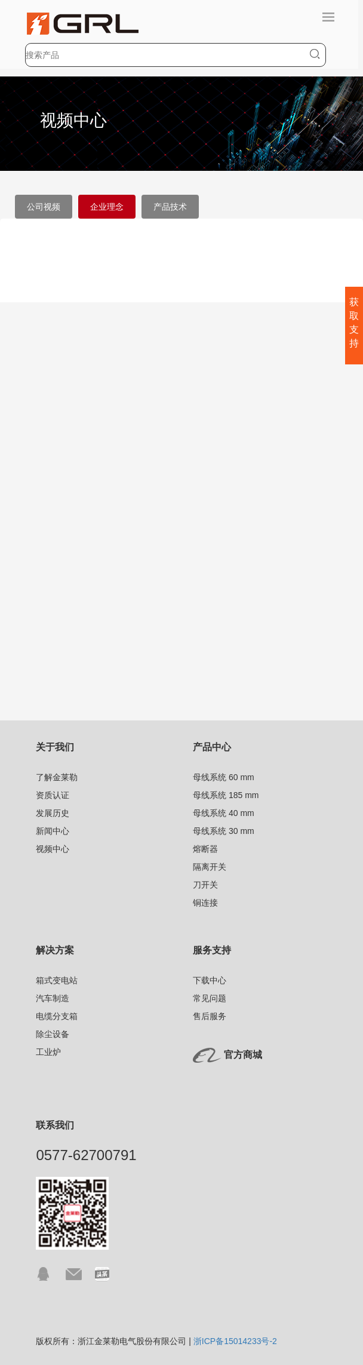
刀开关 (205, 884)
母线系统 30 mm (223, 831)
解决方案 (55, 950)
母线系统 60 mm (223, 777)
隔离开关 (209, 867)
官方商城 (243, 1055)
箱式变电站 (57, 980)
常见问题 (209, 998)
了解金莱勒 (57, 777)
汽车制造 (52, 998)
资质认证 (52, 795)
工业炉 (48, 1052)
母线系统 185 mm (226, 795)
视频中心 (52, 849)
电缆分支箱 (57, 1016)
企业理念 (107, 206)
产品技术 (170, 206)
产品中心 (212, 747)
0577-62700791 (86, 1155)
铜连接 (205, 902)
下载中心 (209, 980)
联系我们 (55, 1125)
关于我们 (55, 747)
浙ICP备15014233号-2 (235, 1341)
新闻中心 (52, 831)
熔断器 (205, 849)
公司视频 (43, 206)
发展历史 (52, 813)
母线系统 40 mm (223, 813)
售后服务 (209, 1016)
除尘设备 (52, 1034)
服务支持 (212, 950)
